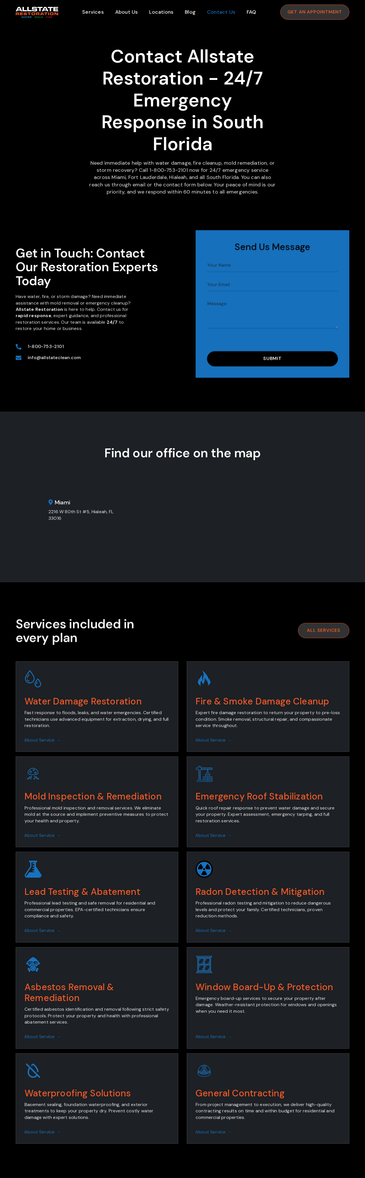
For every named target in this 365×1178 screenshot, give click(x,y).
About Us (126, 12)
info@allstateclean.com (54, 384)
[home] (37, 12)
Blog (190, 12)
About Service (42, 740)
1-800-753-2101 (46, 373)
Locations (161, 12)
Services (93, 12)
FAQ (251, 12)
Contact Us (221, 12)
